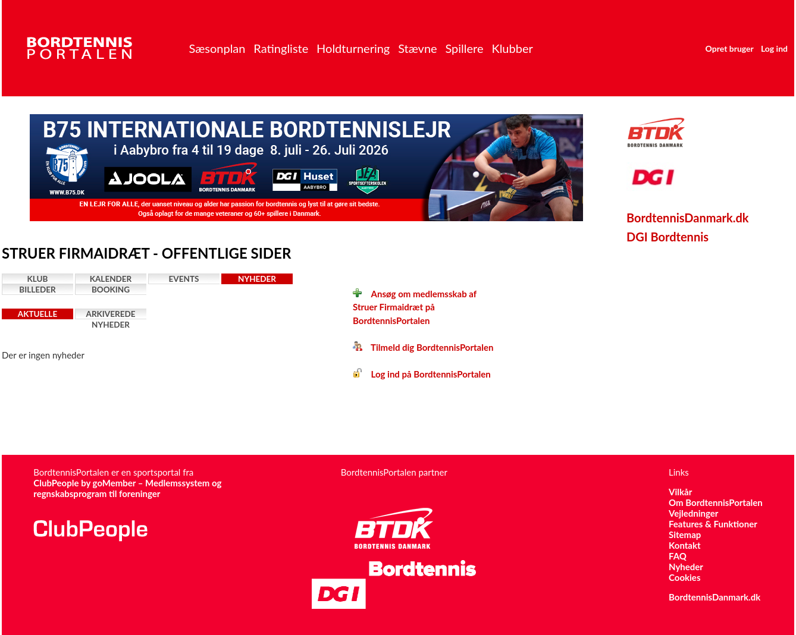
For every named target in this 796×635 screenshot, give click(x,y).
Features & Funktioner (713, 523)
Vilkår (680, 491)
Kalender (111, 279)
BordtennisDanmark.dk (687, 217)
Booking (111, 289)
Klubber (511, 48)
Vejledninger (693, 513)
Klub (37, 279)
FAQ (678, 556)
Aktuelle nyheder (37, 314)
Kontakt (685, 545)
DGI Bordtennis (667, 237)
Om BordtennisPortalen (716, 502)
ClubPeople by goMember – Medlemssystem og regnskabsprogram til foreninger (127, 488)
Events (184, 279)
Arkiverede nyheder (111, 314)
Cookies (684, 577)
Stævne (417, 48)
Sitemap (685, 534)
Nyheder (257, 279)
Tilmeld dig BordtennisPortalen (423, 347)
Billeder (37, 289)
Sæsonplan (217, 48)
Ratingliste (280, 48)
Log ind (774, 48)
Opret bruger (730, 48)
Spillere (464, 48)
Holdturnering (353, 48)
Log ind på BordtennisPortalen (422, 374)
